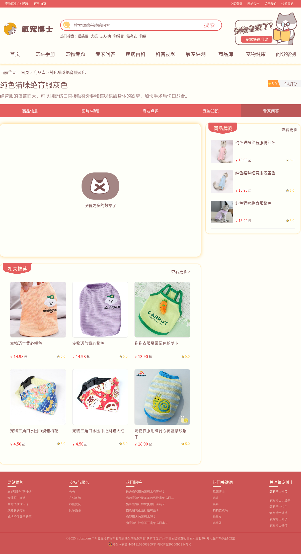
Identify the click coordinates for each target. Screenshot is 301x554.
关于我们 (270, 4)
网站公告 (253, 4)
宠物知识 (211, 111)
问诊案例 (286, 54)
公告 (72, 491)
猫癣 (216, 504)
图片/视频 (90, 111)
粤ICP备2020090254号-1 (174, 544)
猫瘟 (216, 498)
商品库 (225, 54)
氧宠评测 (196, 54)
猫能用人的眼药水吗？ (141, 516)
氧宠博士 (219, 491)
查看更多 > (181, 271)
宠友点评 (150, 111)
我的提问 (75, 504)
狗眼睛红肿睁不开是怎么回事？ (147, 523)
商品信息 (30, 111)
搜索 (209, 25)
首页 (15, 54)
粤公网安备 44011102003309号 (134, 544)
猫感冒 (83, 35)
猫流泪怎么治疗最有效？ (142, 510)
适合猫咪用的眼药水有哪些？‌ (145, 491)
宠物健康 (256, 54)
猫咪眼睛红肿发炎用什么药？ (145, 504)
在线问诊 (75, 498)
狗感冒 (118, 35)
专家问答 (105, 54)
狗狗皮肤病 (220, 510)
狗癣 (142, 35)
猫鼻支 (131, 35)
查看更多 (289, 129)
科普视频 (166, 54)
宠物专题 (75, 54)
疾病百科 (135, 54)
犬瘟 (94, 35)
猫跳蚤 (217, 523)
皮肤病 (105, 35)
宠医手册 (45, 54)
